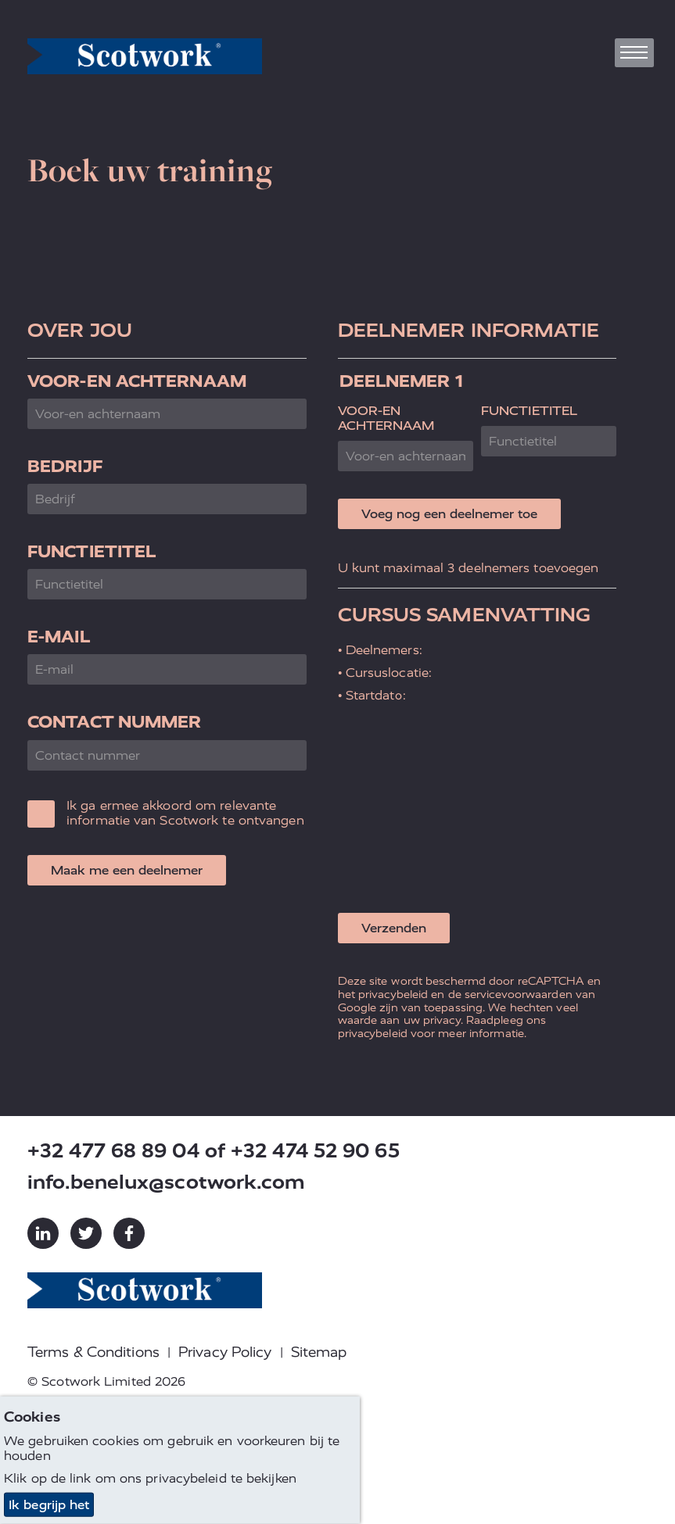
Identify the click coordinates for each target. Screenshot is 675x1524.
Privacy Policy (224, 1352)
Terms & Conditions (93, 1352)
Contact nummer (114, 722)
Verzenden (393, 928)
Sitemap (319, 1352)
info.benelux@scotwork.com (166, 1182)
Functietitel (91, 551)
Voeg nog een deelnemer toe (449, 513)
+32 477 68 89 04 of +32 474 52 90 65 (213, 1150)
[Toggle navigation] (634, 52)
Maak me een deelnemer (127, 870)
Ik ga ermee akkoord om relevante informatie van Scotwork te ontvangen (185, 813)
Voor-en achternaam (136, 381)
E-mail (58, 636)
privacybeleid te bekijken (220, 1478)
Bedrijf (64, 466)
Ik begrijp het (49, 1504)
